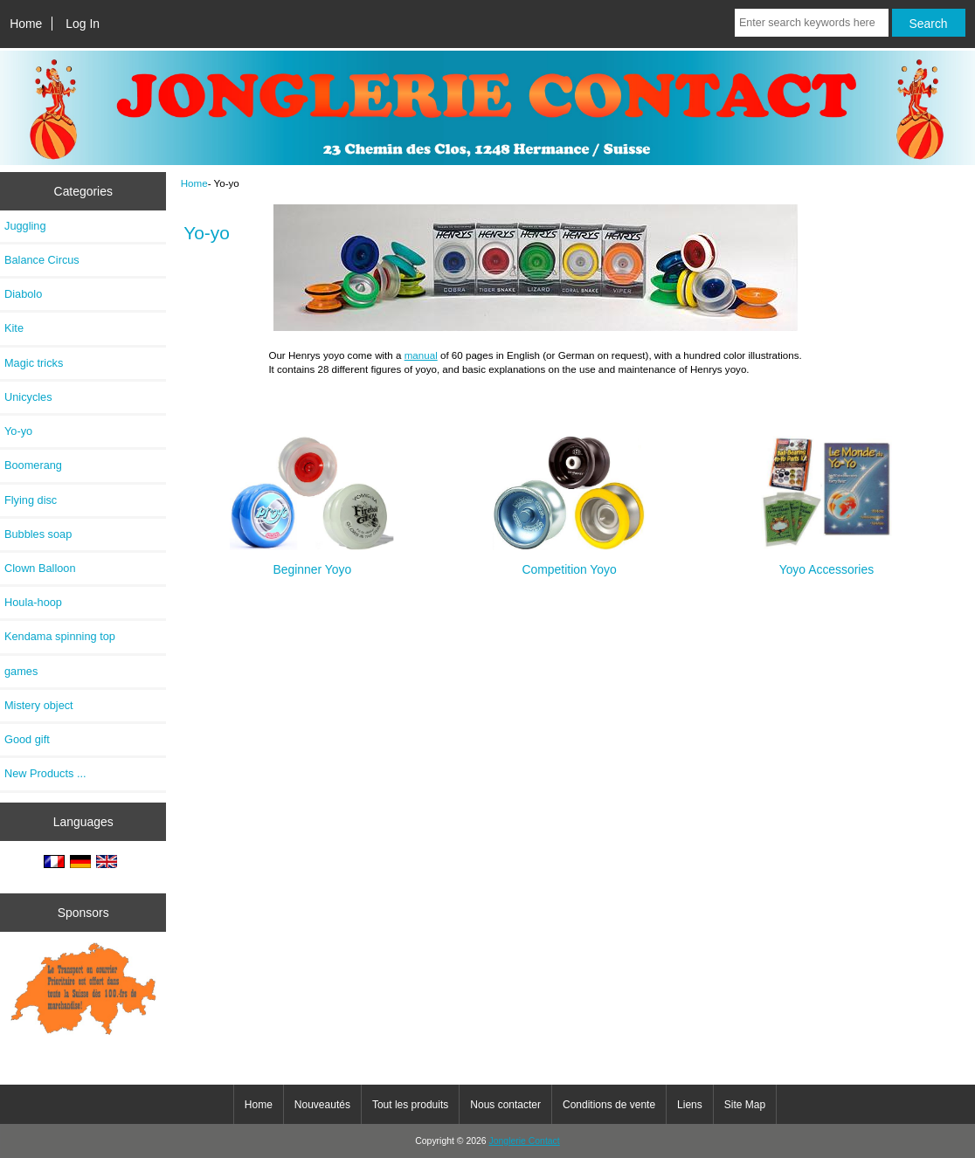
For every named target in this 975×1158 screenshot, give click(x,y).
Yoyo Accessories (826, 562)
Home (26, 24)
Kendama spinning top (59, 636)
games (21, 671)
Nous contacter (505, 1105)
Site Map (744, 1105)
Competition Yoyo (569, 562)
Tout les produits (410, 1105)
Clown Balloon (40, 568)
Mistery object (38, 705)
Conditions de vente (609, 1105)
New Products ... (45, 773)
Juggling (25, 225)
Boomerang (33, 465)
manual (421, 355)
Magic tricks (33, 362)
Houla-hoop (33, 602)
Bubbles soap (38, 534)
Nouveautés (322, 1105)
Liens (689, 1105)
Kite (14, 327)
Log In (83, 24)
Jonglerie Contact (524, 1141)
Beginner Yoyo (312, 562)
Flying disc (30, 500)
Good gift (27, 739)
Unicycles (28, 396)
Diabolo (23, 293)
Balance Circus (42, 259)
